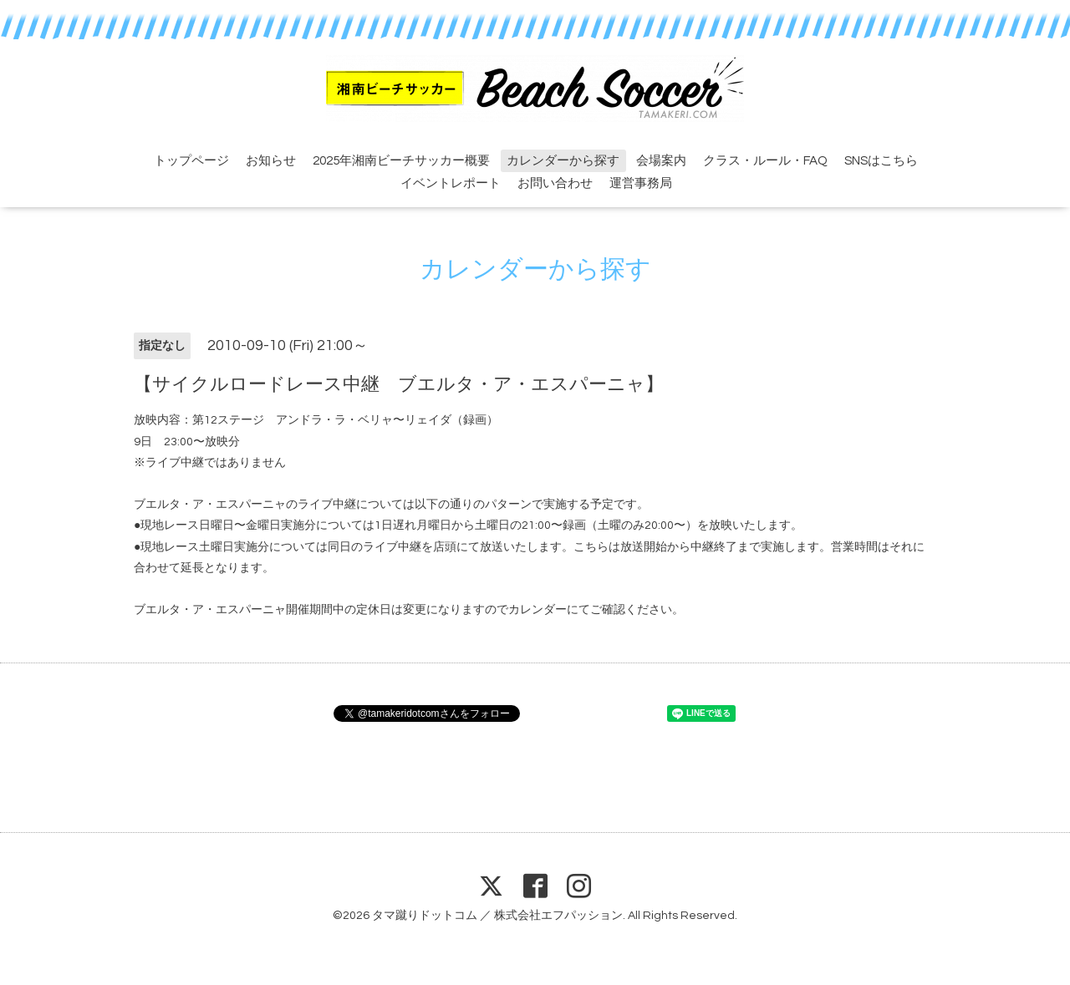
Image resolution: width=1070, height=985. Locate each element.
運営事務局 (640, 183)
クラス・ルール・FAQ (765, 161)
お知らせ (271, 161)
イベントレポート (450, 183)
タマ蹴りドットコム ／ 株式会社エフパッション (497, 916)
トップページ (191, 161)
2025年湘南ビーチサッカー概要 (401, 161)
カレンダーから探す (563, 161)
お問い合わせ (555, 183)
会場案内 (661, 161)
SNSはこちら (881, 161)
